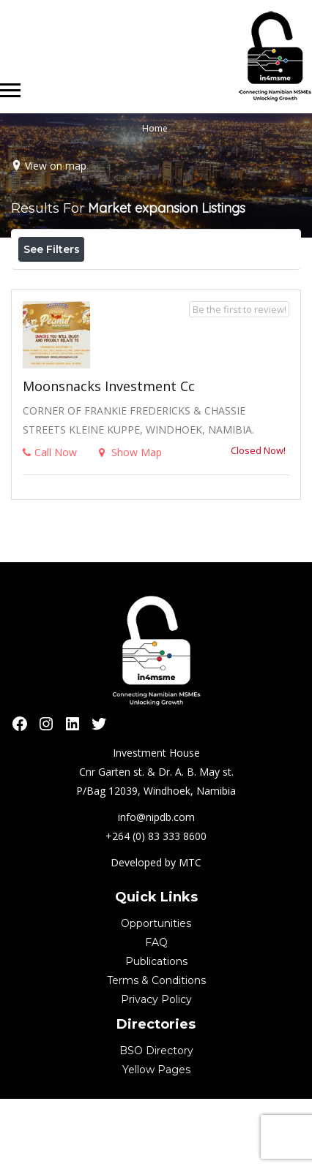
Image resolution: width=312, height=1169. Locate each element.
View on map (55, 166)
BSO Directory (156, 1120)
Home (155, 128)
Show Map (130, 522)
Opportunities (156, 993)
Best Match (171, 281)
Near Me (84, 281)
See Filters (51, 249)
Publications (156, 1031)
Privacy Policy (156, 1069)
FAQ (156, 1012)
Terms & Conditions (156, 1050)
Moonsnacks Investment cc (109, 456)
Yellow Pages (156, 1139)
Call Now (50, 522)
